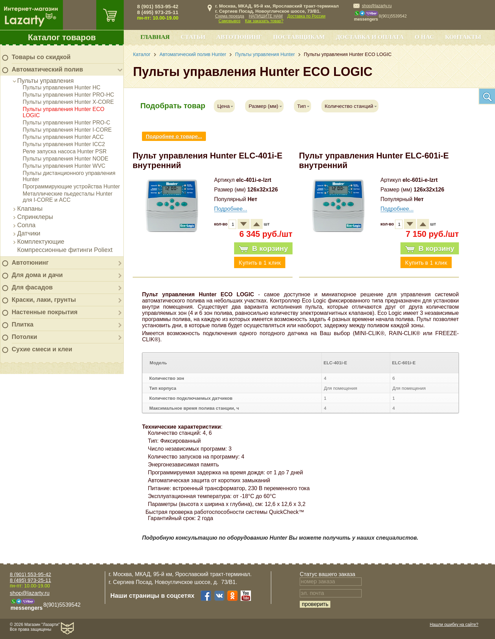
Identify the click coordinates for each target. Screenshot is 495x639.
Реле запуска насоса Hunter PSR (65, 151)
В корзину (263, 248)
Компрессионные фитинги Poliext (64, 249)
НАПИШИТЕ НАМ (266, 16)
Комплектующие (40, 241)
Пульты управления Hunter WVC (64, 166)
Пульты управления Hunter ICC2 (64, 144)
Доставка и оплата (370, 36)
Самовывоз (230, 21)
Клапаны (30, 208)
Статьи (193, 36)
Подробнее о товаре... (174, 136)
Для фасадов (32, 287)
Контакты (463, 36)
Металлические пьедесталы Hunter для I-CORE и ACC (67, 197)
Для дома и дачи (37, 275)
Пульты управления (45, 80)
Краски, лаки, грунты (44, 299)
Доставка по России (306, 16)
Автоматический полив (47, 69)
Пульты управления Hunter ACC (63, 137)
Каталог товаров (62, 37)
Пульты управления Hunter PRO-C (66, 122)
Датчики (28, 233)
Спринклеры (35, 216)
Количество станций (349, 106)
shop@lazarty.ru (377, 5)
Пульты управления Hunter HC (61, 87)
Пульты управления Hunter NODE (65, 159)
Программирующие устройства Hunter (71, 186)
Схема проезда (229, 16)
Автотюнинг (30, 262)
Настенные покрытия (45, 312)
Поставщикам (299, 36)
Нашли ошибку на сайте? (454, 624)
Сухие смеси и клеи (42, 349)
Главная (154, 36)
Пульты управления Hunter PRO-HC (68, 95)
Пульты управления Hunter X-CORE (68, 102)
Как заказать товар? (264, 21)
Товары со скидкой (41, 57)
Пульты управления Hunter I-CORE (67, 130)
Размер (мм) (263, 106)
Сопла (26, 225)
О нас (424, 36)
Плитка (22, 324)
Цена (223, 106)
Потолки (24, 336)
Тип (301, 106)
